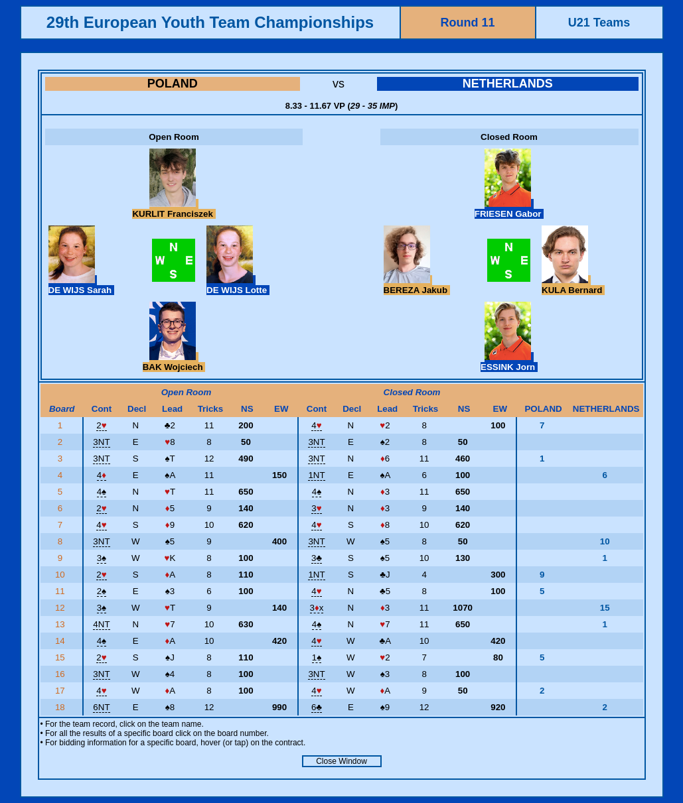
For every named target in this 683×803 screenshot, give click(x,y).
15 (61, 657)
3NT (101, 442)
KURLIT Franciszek (173, 209)
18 (61, 707)
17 (61, 691)
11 (61, 591)
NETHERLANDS (508, 83)
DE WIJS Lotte (237, 285)
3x (317, 608)
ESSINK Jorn (509, 362)
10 (61, 575)
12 (61, 608)
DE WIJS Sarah (81, 285)
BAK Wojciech (174, 362)
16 (61, 674)
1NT (316, 475)
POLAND (172, 83)
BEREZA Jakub (417, 285)
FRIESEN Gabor (509, 209)
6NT (101, 707)
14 (61, 641)
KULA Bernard (573, 285)
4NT (101, 624)
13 (61, 624)
